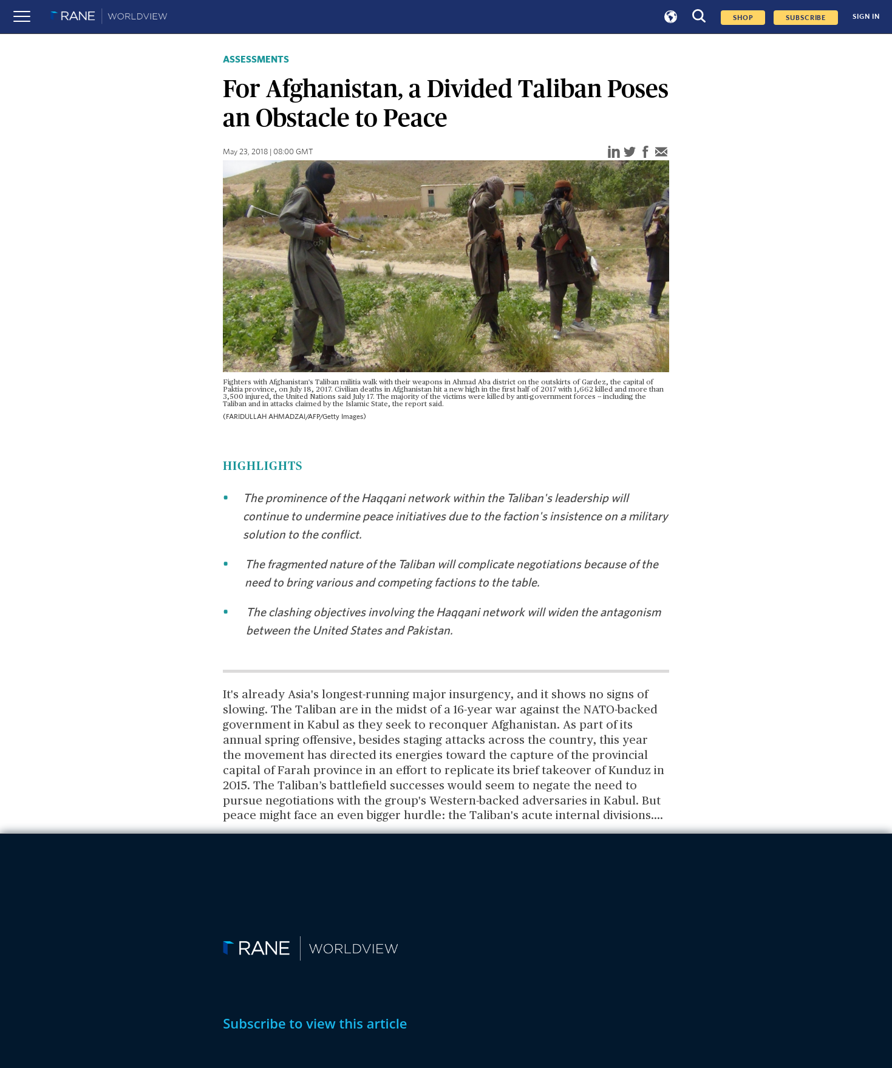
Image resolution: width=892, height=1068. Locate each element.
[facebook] (645, 153)
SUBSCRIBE (806, 17)
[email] (661, 153)
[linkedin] (614, 153)
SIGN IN (866, 16)
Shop (743, 17)
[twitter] (630, 153)
